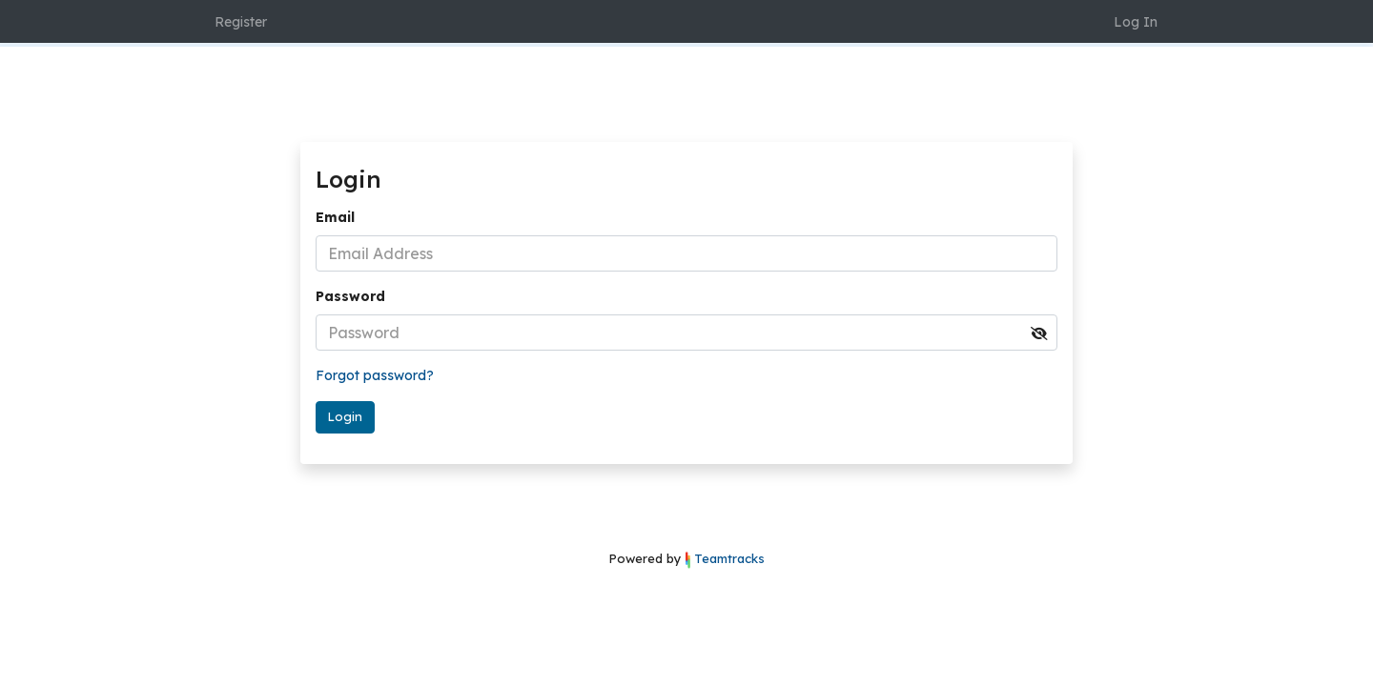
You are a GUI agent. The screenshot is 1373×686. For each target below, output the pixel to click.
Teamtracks (729, 558)
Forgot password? (375, 375)
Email (335, 217)
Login (345, 416)
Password (350, 296)
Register (241, 21)
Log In (1136, 21)
